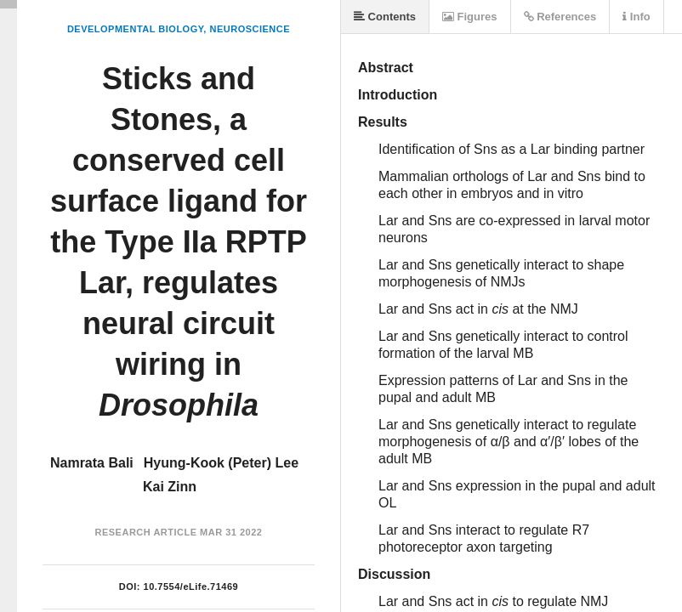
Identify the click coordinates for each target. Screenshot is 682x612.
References (560, 16)
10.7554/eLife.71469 (191, 586)
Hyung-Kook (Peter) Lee (221, 463)
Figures (469, 16)
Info (636, 16)
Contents (385, 16)
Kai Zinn (169, 486)
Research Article (146, 532)
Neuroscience (249, 29)
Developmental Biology (135, 29)
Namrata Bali (92, 463)
